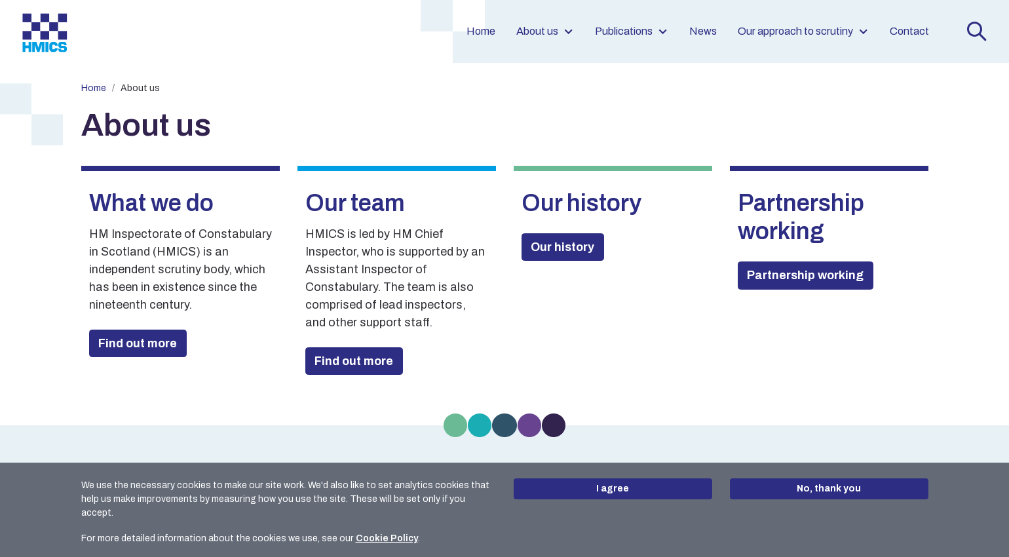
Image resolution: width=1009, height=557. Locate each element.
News (703, 31)
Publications (631, 31)
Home (480, 31)
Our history (562, 247)
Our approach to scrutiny (803, 31)
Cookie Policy (387, 538)
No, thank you (829, 488)
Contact (909, 31)
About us (545, 31)
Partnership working (805, 275)
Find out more (137, 343)
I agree (612, 488)
